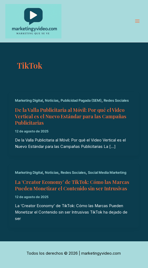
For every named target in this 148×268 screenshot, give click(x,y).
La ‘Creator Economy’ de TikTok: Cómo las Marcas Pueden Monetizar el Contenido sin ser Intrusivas (72, 185)
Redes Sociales (116, 100)
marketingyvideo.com (93, 21)
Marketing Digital (29, 100)
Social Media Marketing (107, 173)
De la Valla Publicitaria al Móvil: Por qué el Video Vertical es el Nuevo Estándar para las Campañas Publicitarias (70, 116)
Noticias (52, 100)
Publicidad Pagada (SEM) (81, 100)
